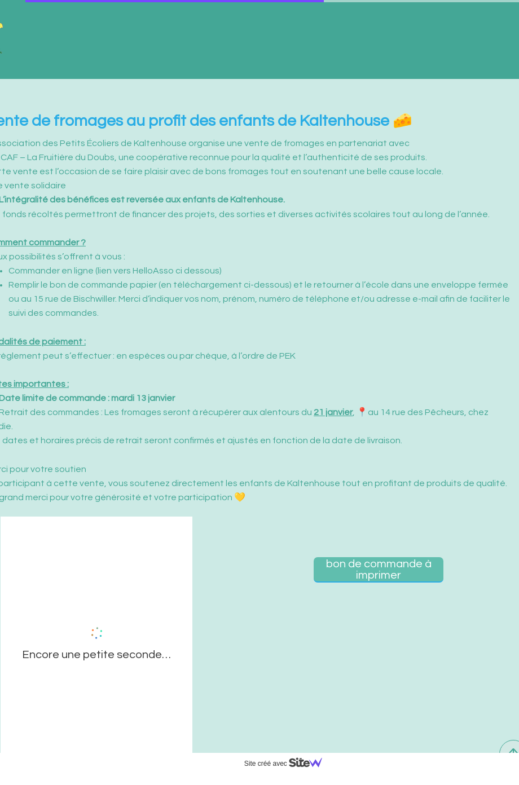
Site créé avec (287, 764)
